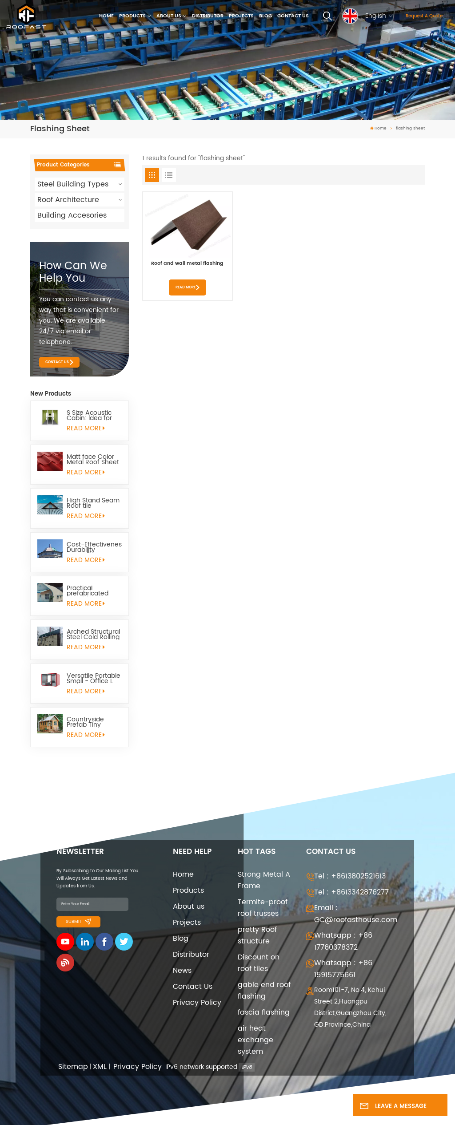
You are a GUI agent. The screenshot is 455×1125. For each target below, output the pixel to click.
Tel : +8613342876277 (351, 892)
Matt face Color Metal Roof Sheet (93, 459)
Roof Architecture (68, 200)
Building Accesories (72, 215)
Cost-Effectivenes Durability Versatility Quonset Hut (94, 547)
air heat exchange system (255, 1040)
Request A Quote (424, 16)
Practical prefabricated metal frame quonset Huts (87, 591)
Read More (186, 287)
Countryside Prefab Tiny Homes (85, 722)
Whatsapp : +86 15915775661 (343, 969)
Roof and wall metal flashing (187, 264)
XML (100, 1066)
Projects (241, 16)
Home (106, 16)
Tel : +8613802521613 (350, 876)
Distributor (208, 16)
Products (132, 16)
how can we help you (73, 272)
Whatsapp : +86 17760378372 (343, 941)
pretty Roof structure (257, 935)
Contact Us (293, 16)
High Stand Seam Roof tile (93, 503)
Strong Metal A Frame (264, 880)
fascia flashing (264, 1012)
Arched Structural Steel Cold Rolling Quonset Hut (93, 634)
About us (168, 16)
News (182, 970)
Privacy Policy (197, 1002)
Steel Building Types (72, 184)
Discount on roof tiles (258, 963)
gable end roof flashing (264, 990)
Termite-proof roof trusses (262, 907)
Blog (265, 16)
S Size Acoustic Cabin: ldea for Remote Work (89, 415)
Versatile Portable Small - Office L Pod (93, 678)
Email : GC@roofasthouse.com (355, 914)
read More (86, 428)
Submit (78, 921)
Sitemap (73, 1066)
